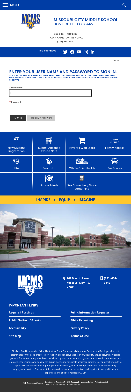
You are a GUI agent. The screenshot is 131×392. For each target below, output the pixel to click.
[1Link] (16, 163)
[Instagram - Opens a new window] (85, 52)
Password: (15, 102)
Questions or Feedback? (55, 382)
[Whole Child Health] (82, 163)
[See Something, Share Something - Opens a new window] (82, 182)
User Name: (16, 87)
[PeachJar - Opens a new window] (49, 163)
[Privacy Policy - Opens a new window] (96, 328)
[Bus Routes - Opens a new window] (114, 163)
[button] (11, 5)
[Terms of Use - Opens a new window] (96, 336)
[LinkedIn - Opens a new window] (92, 51)
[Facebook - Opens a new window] (72, 52)
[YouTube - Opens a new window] (79, 52)
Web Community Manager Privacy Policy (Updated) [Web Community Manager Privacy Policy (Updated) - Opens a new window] (87, 382)
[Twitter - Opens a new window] (65, 52)
